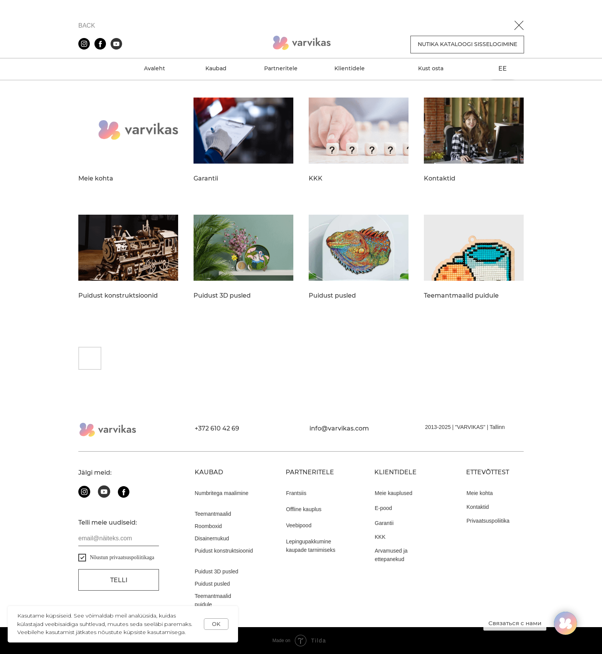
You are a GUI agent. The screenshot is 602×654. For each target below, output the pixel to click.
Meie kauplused (393, 493)
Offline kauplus (303, 509)
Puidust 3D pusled (222, 295)
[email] (118, 538)
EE (502, 68)
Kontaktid (439, 178)
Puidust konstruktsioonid (118, 295)
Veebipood (298, 525)
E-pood (383, 508)
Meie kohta (95, 178)
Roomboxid (208, 526)
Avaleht (154, 68)
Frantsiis (296, 493)
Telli (118, 580)
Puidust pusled (332, 295)
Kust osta (430, 68)
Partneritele (281, 68)
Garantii (206, 178)
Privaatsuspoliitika (487, 521)
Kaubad (216, 68)
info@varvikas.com (339, 428)
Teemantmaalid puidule (461, 295)
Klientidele (349, 68)
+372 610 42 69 (217, 428)
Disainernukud (212, 538)
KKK (315, 178)
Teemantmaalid (213, 514)
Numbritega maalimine (221, 493)
